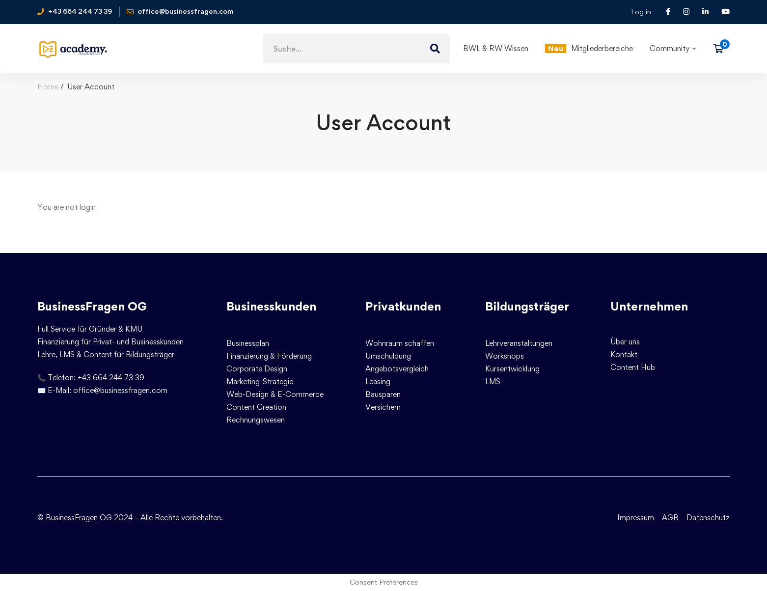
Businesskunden (271, 306)
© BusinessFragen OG (74, 517)
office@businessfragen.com (120, 390)
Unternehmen (649, 306)
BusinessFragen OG (92, 306)
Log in (641, 11)
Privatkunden (403, 306)
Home (47, 86)
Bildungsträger (527, 306)
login (88, 207)
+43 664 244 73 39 (111, 377)
